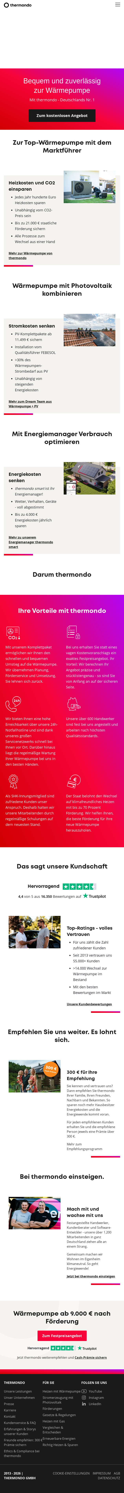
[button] (117, 4)
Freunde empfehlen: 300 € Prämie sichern (23, 1442)
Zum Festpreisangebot (62, 1335)
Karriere (10, 1410)
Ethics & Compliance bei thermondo (21, 1453)
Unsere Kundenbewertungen (89, 1004)
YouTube (91, 1391)
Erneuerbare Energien (59, 1438)
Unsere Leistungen (18, 1391)
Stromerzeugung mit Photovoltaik (58, 1400)
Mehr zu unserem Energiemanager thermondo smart (31, 542)
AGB (117, 1473)
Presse (9, 1404)
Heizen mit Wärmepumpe (62, 1391)
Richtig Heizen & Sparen (60, 1445)
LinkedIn (91, 1404)
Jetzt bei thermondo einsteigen (91, 1276)
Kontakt (10, 1416)
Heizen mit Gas (54, 1421)
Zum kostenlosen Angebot (62, 115)
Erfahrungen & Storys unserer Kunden (20, 1431)
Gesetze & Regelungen (59, 1415)
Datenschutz (109, 1478)
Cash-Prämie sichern (91, 1357)
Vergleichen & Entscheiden (53, 1429)
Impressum (102, 1473)
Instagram (92, 1397)
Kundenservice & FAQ (20, 1423)
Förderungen (52, 1408)
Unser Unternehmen (19, 1397)
